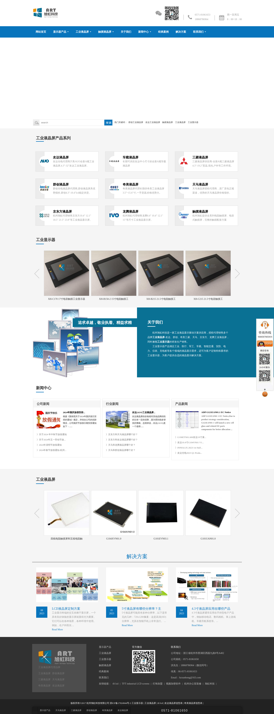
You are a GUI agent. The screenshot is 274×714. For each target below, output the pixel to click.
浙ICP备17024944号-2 (120, 703)
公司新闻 (43, 404)
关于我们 (126, 31)
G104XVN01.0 (114, 538)
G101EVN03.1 (161, 538)
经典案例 (163, 31)
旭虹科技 (210, 683)
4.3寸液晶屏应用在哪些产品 (211, 608)
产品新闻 (181, 404)
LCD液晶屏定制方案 (66, 608)
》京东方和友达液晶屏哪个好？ (122, 439)
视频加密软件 (173, 683)
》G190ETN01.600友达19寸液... (190, 437)
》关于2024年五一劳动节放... (51, 439)
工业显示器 (193, 122)
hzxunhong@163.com (190, 677)
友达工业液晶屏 (152, 122)
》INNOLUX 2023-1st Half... (189, 447)
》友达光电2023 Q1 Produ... (188, 453)
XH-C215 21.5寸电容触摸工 (208, 299)
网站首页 (41, 31)
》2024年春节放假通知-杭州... (51, 450)
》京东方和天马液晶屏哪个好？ (122, 434)
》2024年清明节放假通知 (49, 445)
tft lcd (115, 683)
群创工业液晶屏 (135, 122)
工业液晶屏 (82, 31)
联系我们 (198, 31)
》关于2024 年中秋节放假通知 (52, 434)
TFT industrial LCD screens (135, 683)
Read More (57, 629)
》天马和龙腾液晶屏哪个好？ (120, 445)
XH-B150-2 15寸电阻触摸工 (114, 299)
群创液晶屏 (58, 673)
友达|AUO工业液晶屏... (143, 412)
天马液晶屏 (58, 679)
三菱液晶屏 (44, 679)
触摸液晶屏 (104, 31)
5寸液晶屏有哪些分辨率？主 (141, 608)
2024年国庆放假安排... (74, 412)
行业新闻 (112, 404)
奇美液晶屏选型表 (193, 703)
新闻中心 (143, 31)
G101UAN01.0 (208, 538)
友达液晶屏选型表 (173, 703)
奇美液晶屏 (44, 685)
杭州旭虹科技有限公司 (97, 703)
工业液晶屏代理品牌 (49, 667)
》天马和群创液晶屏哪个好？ (120, 450)
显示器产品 (59, 31)
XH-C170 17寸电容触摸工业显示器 (67, 299)
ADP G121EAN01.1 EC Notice (216, 412)
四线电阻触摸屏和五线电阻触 (67, 538)
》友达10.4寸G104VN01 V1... (189, 442)
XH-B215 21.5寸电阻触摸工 (161, 299)
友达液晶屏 (58, 685)
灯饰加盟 (158, 683)
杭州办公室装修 (192, 683)
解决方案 (181, 31)
